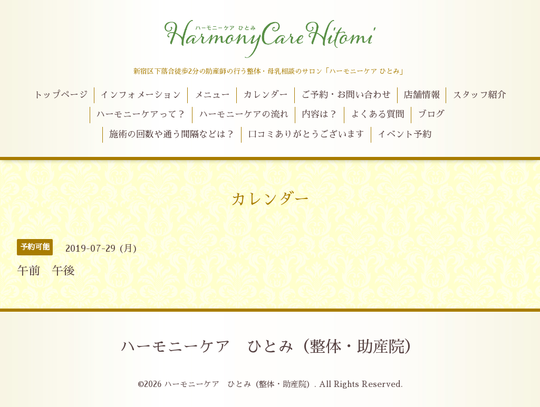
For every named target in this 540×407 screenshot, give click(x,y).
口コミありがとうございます (306, 134)
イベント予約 (404, 134)
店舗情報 (422, 95)
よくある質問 (377, 114)
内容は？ (320, 114)
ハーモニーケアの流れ (243, 114)
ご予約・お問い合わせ (346, 95)
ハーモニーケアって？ (141, 114)
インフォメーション (140, 95)
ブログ (431, 114)
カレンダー (265, 95)
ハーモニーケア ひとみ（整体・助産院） (270, 347)
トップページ (61, 95)
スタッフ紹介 (479, 95)
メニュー (212, 95)
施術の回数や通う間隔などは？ (172, 134)
